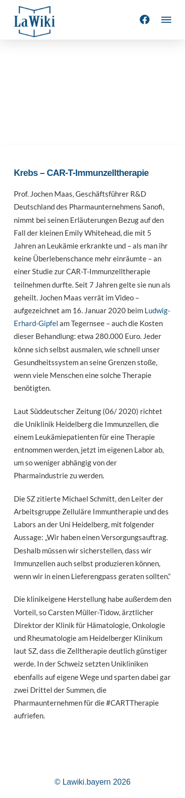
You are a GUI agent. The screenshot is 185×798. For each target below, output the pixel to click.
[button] (166, 20)
